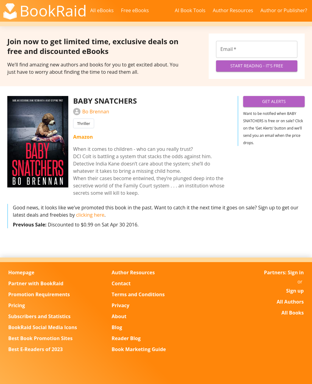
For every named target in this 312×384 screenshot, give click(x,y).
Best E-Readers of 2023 (35, 349)
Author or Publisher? (284, 10)
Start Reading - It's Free (256, 66)
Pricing (16, 305)
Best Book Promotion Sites (40, 338)
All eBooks (102, 10)
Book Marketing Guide (139, 349)
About (119, 316)
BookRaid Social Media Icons (42, 327)
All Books (293, 312)
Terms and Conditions (138, 294)
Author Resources (233, 10)
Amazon (83, 136)
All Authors (290, 301)
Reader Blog (126, 338)
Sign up (295, 290)
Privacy (120, 305)
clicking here (90, 215)
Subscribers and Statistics (39, 316)
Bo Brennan (91, 111)
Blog (117, 327)
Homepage (21, 272)
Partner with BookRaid (35, 283)
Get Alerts (274, 101)
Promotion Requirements (39, 294)
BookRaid (53, 10)
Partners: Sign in (284, 272)
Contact (121, 283)
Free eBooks (135, 10)
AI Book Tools (190, 10)
